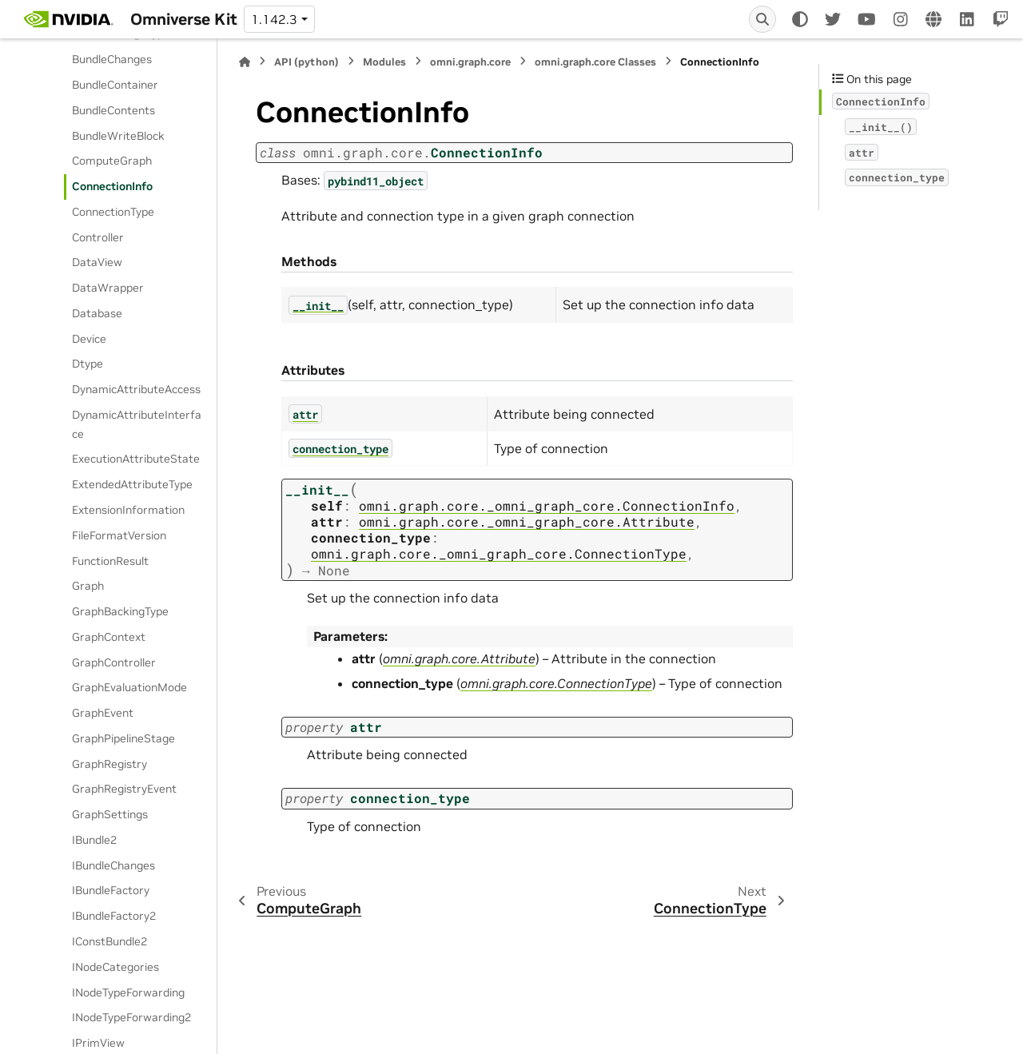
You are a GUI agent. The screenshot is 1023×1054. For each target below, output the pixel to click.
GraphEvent (102, 713)
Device (89, 339)
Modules (384, 62)
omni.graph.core (470, 62)
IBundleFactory (110, 890)
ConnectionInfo (112, 186)
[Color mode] (800, 19)
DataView (97, 262)
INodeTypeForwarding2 (131, 1017)
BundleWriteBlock (118, 136)
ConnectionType (113, 212)
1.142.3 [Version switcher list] (274, 19)
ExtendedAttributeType (132, 484)
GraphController (114, 662)
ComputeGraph (112, 160)
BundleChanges (112, 59)
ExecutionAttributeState (136, 458)
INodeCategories (115, 967)
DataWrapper (108, 287)
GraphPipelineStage (123, 738)
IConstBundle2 (109, 941)
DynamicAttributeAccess (136, 389)
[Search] (762, 19)
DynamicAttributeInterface (136, 424)
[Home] (244, 62)
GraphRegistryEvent (124, 789)
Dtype (87, 363)
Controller (98, 237)
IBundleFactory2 (114, 916)
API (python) (306, 62)
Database (97, 313)
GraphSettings (110, 814)
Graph (88, 586)
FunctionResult (110, 561)
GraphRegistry (109, 764)
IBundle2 (94, 840)
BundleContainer (115, 85)
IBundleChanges (113, 865)
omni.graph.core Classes (595, 62)
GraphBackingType (120, 611)
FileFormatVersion (119, 535)
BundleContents (113, 110)
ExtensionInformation (128, 510)
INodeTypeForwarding (128, 992)
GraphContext (108, 637)
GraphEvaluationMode (129, 687)
